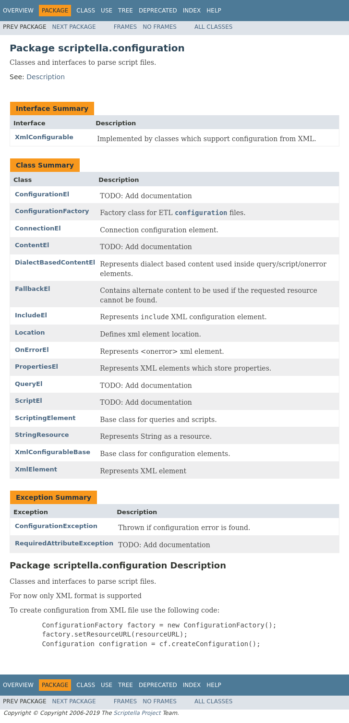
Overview (18, 10)
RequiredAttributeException (64, 543)
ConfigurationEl (42, 194)
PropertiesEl (36, 366)
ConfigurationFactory (52, 211)
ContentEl (32, 245)
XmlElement (36, 469)
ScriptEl (28, 400)
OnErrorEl (32, 349)
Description (45, 77)
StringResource (42, 434)
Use (106, 10)
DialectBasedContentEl (55, 262)
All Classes (213, 27)
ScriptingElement (45, 418)
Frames (125, 27)
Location (30, 332)
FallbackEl (32, 288)
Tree (125, 10)
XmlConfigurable (44, 137)
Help (213, 10)
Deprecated (158, 10)
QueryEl (28, 383)
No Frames (160, 27)
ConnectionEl (38, 228)
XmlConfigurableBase (52, 452)
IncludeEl (31, 315)
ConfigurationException (56, 526)
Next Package (74, 27)
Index (192, 10)
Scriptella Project (136, 713)
